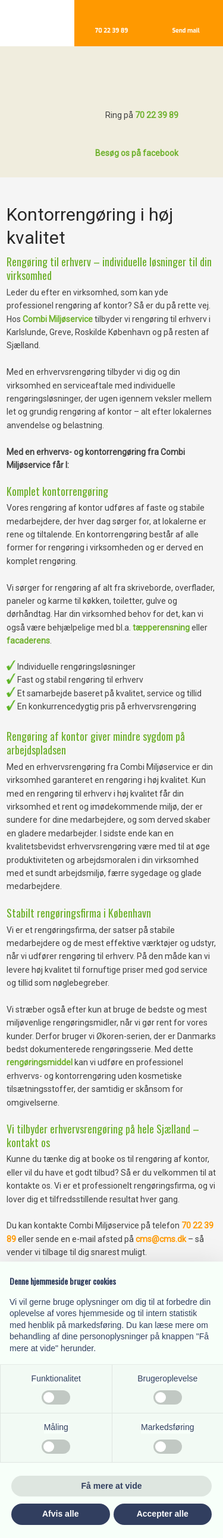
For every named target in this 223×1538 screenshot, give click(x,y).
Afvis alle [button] (60, 1513)
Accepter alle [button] (163, 1513)
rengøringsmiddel (40, 1062)
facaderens (28, 640)
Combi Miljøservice (58, 319)
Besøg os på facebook (136, 153)
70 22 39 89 (156, 115)
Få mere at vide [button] (111, 1486)
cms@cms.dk (162, 1239)
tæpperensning (161, 627)
